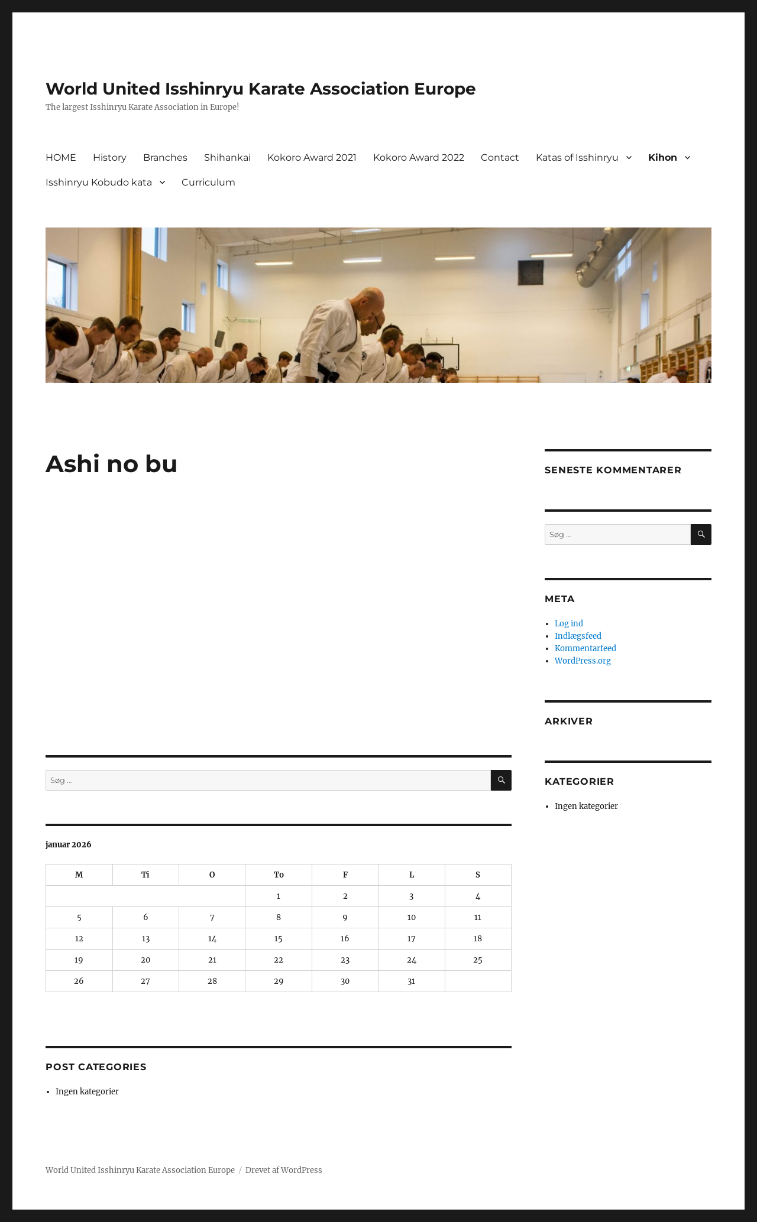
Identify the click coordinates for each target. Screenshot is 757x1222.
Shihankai (227, 157)
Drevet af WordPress (283, 1170)
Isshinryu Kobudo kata (99, 182)
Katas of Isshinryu (577, 157)
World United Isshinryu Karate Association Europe (261, 89)
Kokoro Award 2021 (312, 157)
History (110, 157)
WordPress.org (583, 661)
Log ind (569, 624)
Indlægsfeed (578, 636)
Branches (165, 157)
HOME (61, 157)
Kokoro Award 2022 (418, 157)
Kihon (662, 157)
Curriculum (208, 182)
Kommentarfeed (585, 649)
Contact (500, 157)
